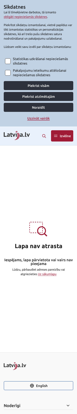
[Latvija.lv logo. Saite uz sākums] (17, 136)
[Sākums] (38, 366)
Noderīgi (37, 405)
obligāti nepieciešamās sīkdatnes (25, 16)
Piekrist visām (38, 85)
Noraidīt (38, 107)
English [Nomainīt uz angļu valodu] (38, 385)
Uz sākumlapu (47, 274)
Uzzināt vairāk (38, 118)
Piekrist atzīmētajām (38, 96)
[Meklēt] (44, 136)
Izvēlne (62, 136)
